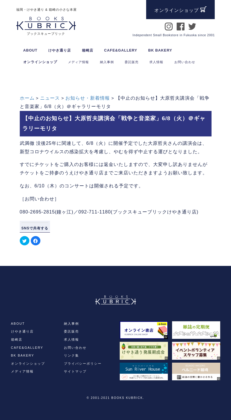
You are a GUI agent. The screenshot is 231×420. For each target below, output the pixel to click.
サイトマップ (75, 371)
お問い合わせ (75, 347)
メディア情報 (22, 371)
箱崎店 (87, 50)
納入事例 (71, 323)
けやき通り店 (59, 50)
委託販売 (71, 331)
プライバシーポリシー (83, 363)
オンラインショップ (40, 62)
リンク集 (71, 355)
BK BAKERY (160, 50)
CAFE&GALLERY (120, 50)
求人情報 (71, 339)
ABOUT (30, 50)
